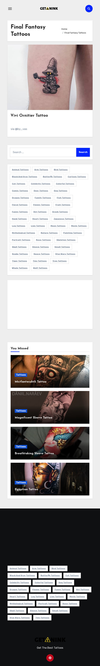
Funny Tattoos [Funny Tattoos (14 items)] (20, 212)
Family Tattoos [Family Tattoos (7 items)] (43, 198)
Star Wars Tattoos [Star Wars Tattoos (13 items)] (65, 254)
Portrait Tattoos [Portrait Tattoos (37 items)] (21, 240)
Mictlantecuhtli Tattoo (30, 381)
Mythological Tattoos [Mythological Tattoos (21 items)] (23, 233)
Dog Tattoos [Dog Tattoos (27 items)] (60, 191)
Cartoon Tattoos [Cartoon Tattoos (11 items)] (77, 176)
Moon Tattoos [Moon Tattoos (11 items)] (58, 226)
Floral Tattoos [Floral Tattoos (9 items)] (19, 205)
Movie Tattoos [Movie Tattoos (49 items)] (79, 226)
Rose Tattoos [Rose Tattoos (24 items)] (43, 240)
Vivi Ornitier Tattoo (29, 116)
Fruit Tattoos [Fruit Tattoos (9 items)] (62, 205)
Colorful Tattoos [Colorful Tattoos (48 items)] (65, 184)
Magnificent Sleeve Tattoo (33, 417)
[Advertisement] (50, 305)
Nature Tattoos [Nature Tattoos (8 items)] (49, 233)
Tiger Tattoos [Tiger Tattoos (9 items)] (19, 261)
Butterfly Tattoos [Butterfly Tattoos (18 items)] (52, 176)
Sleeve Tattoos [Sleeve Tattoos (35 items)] (40, 247)
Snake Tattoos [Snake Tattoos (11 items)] (20, 254)
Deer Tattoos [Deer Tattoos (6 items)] (41, 191)
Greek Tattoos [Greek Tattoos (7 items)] (60, 212)
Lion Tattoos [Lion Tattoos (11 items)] (38, 226)
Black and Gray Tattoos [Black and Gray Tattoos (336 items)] (24, 176)
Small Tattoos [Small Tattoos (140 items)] (62, 247)
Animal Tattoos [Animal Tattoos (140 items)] (20, 169)
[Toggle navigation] (10, 9)
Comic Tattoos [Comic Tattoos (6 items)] (20, 191)
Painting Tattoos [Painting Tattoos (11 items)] (72, 233)
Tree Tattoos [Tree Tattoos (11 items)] (59, 261)
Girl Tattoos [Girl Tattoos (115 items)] (39, 212)
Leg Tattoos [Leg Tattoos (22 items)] (18, 226)
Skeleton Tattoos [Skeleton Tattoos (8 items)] (65, 240)
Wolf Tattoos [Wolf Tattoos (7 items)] (40, 268)
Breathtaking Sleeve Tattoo (34, 453)
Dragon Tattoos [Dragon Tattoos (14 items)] (20, 198)
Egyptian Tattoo (26, 489)
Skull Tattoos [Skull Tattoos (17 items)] (19, 247)
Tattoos (21, 375)
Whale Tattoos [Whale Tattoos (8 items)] (19, 268)
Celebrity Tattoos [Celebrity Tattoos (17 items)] (40, 184)
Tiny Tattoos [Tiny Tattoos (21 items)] (40, 261)
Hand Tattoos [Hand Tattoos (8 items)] (19, 219)
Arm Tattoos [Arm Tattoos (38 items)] (41, 169)
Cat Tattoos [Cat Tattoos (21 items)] (18, 184)
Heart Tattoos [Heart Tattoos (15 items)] (40, 219)
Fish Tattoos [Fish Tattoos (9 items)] (64, 198)
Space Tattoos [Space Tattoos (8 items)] (42, 254)
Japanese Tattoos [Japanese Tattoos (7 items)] (63, 219)
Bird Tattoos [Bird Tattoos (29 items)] (61, 169)
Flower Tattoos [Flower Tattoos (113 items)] (41, 205)
